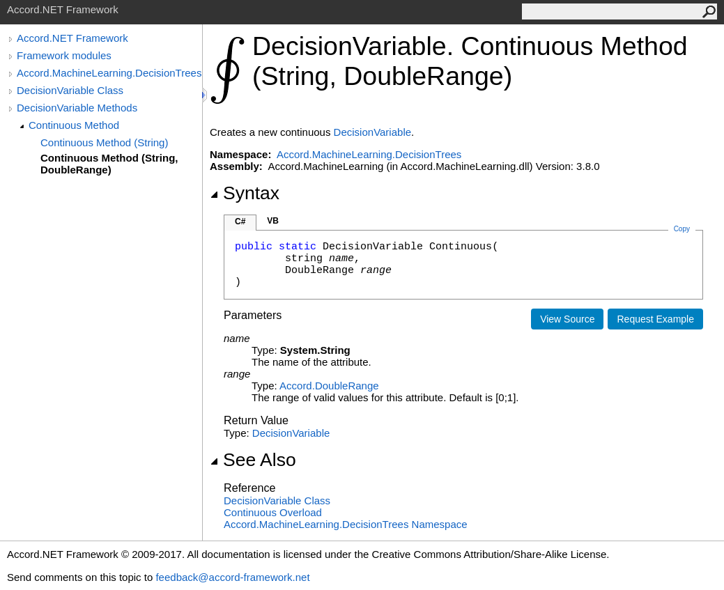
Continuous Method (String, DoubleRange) (109, 164)
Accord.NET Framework (72, 38)
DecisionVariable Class (70, 90)
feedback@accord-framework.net (232, 577)
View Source (567, 319)
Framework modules (64, 55)
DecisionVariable (372, 132)
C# (240, 221)
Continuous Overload (273, 512)
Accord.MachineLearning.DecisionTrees (109, 73)
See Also (253, 459)
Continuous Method (74, 125)
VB (273, 221)
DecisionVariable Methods (77, 108)
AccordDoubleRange (329, 385)
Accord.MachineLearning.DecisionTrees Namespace (346, 524)
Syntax (244, 193)
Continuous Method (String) (104, 142)
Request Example (655, 319)
